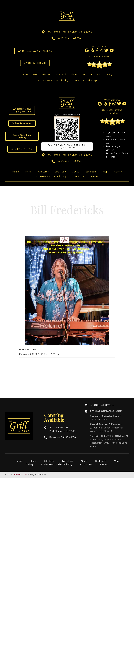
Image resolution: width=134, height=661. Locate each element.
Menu (33, 461)
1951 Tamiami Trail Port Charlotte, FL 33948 (70, 32)
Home (19, 461)
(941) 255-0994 (75, 38)
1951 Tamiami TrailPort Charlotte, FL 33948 (62, 429)
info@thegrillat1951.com (102, 405)
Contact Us (86, 464)
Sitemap (104, 464)
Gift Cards (49, 461)
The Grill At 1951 (20, 474)
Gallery (29, 464)
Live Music (67, 461)
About (84, 461)
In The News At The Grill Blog (56, 464)
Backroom (100, 461)
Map (116, 461)
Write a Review (99, 46)
